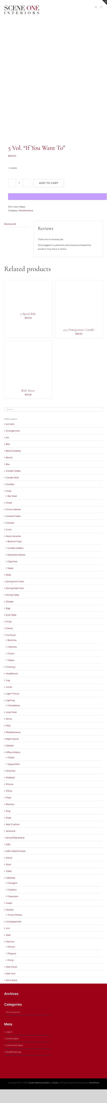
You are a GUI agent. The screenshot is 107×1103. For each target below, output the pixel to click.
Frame (9, 628)
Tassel (9, 903)
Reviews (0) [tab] (10, 224)
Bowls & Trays (14, 541)
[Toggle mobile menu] (101, 7)
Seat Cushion (13, 824)
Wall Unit (10, 973)
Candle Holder (13, 471)
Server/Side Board (15, 837)
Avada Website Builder (39, 1083)
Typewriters (14, 764)
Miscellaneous (26, 210)
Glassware (13, 896)
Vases (10, 568)
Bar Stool (12, 496)
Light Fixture (12, 693)
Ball (8, 444)
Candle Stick (12, 477)
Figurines (12, 561)
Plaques (12, 953)
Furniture (11, 635)
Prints (11, 960)
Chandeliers (14, 705)
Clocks (11, 757)
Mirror (9, 719)
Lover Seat (11, 712)
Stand (9, 857)
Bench (9, 457)
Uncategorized (13, 921)
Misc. (8, 725)
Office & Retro (13, 752)
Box (8, 464)
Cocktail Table (13, 516)
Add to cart (48, 183)
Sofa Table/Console (15, 851)
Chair (8, 491)
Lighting (10, 700)
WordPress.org (13, 1052)
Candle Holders (15, 548)
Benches (12, 640)
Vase (8, 935)
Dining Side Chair (15, 588)
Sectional (10, 831)
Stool (8, 864)
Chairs (11, 653)
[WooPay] (57, 196)
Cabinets (12, 646)
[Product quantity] (19, 183)
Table (9, 871)
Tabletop (10, 877)
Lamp (9, 687)
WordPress (94, 1083)
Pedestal (10, 777)
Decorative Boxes (16, 554)
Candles (10, 484)
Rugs (8, 817)
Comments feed (14, 1045)
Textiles (10, 909)
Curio (8, 529)
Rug (8, 811)
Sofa (8, 844)
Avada (55, 1083)
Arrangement (13, 430)
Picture (9, 784)
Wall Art (10, 941)
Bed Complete (13, 450)
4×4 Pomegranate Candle (78, 329)
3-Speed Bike (28, 314)
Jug (8, 680)
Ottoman (10, 770)
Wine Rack (11, 980)
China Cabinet (13, 509)
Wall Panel (11, 966)
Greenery (10, 667)
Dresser (10, 601)
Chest (9, 502)
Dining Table (12, 595)
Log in (9, 1032)
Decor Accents (13, 536)
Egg (8, 608)
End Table (11, 615)
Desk (8, 574)
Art (7, 437)
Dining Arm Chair (15, 581)
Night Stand (12, 739)
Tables (11, 660)
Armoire (10, 424)
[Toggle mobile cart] (95, 7)
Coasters (12, 889)
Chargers (12, 883)
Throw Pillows (15, 915)
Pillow (9, 791)
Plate (8, 797)
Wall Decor (28, 390)
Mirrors (11, 946)
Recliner (10, 804)
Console (10, 522)
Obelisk (10, 745)
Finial (9, 621)
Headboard (12, 673)
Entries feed (12, 1038)
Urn (8, 928)
